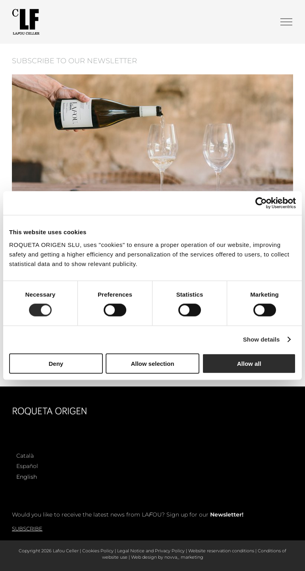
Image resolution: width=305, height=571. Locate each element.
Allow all (249, 363)
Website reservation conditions (221, 551)
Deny (55, 363)
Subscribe (27, 528)
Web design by (147, 557)
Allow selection (152, 363)
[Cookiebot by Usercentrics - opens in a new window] (261, 203)
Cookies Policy (98, 551)
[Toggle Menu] (286, 21)
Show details (261, 339)
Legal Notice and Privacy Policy (151, 551)
